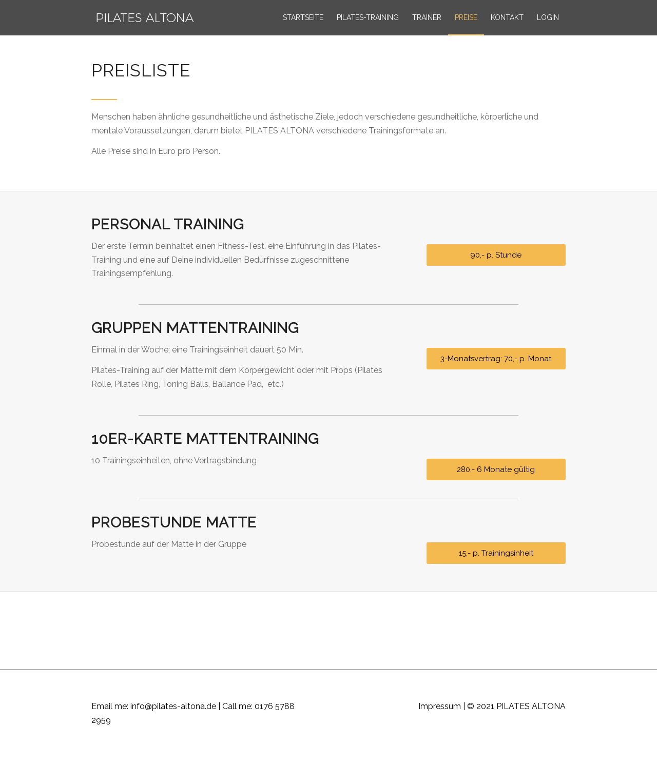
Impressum (439, 706)
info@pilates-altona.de (173, 706)
